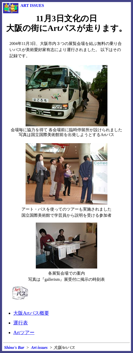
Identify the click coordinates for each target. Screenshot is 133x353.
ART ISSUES (32, 5)
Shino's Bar (14, 347)
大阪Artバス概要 (31, 313)
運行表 (20, 322)
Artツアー (24, 332)
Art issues (39, 347)
